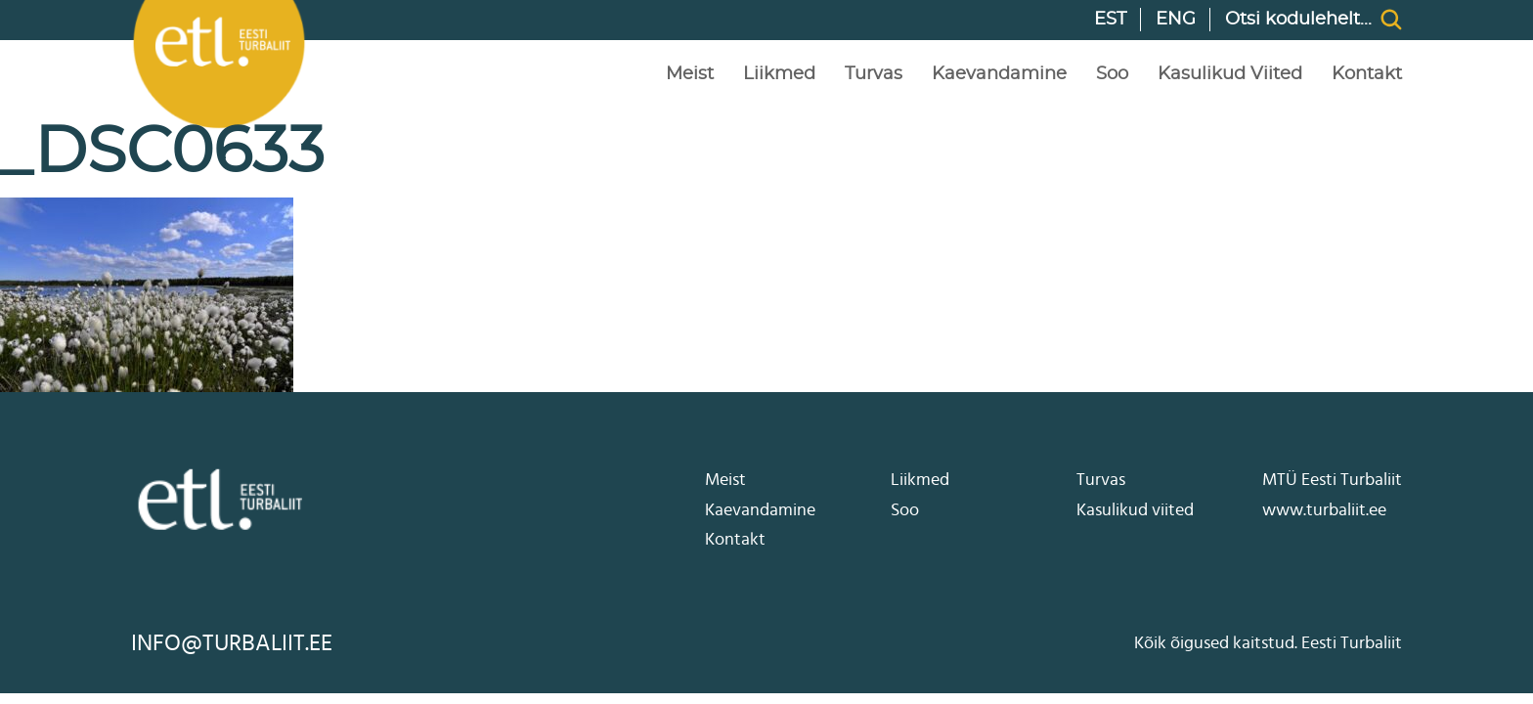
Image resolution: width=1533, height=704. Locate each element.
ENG (1176, 19)
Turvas (873, 74)
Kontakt (1367, 74)
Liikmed (779, 74)
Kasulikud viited (1230, 74)
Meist (690, 74)
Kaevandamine (999, 74)
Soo (1112, 74)
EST (1110, 19)
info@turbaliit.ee (231, 643)
